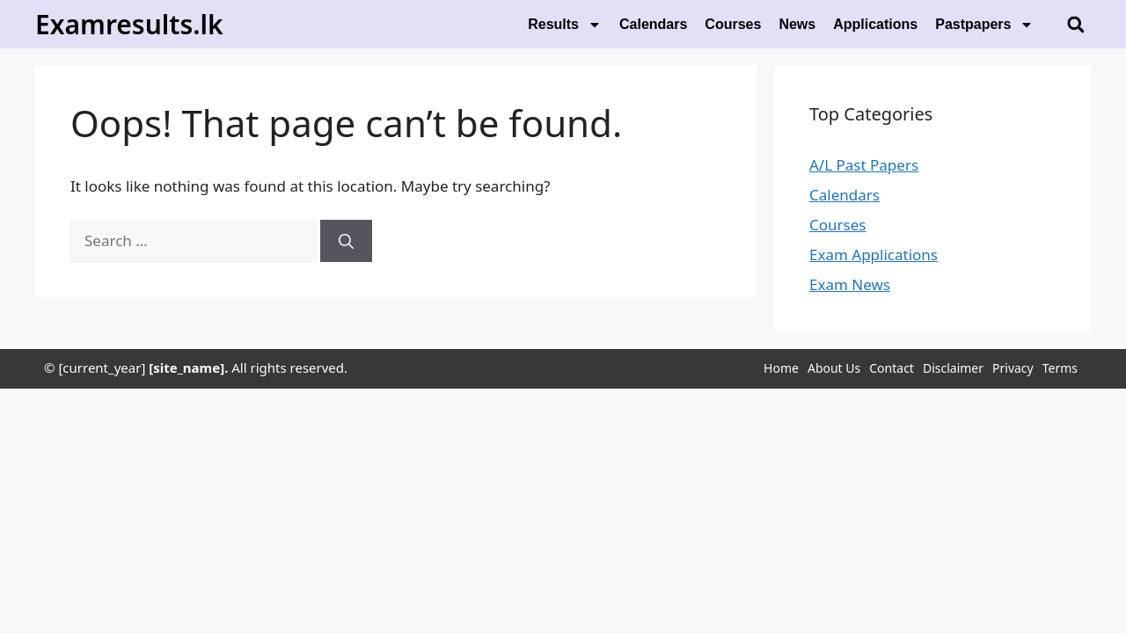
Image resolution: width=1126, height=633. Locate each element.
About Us (834, 368)
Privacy (1013, 368)
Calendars (653, 24)
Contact (891, 368)
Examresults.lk (129, 24)
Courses (733, 24)
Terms (1060, 368)
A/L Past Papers (863, 165)
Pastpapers (984, 24)
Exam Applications (873, 254)
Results (565, 24)
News (797, 24)
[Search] (346, 241)
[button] (1075, 24)
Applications (875, 24)
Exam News (849, 284)
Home (781, 368)
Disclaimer (953, 368)
